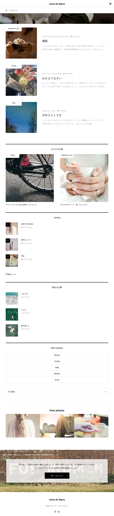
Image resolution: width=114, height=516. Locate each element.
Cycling (57, 352)
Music (57, 370)
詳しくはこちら (57, 466)
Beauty (57, 346)
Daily (57, 358)
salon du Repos (57, 3)
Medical (57, 364)
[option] (23, 416)
